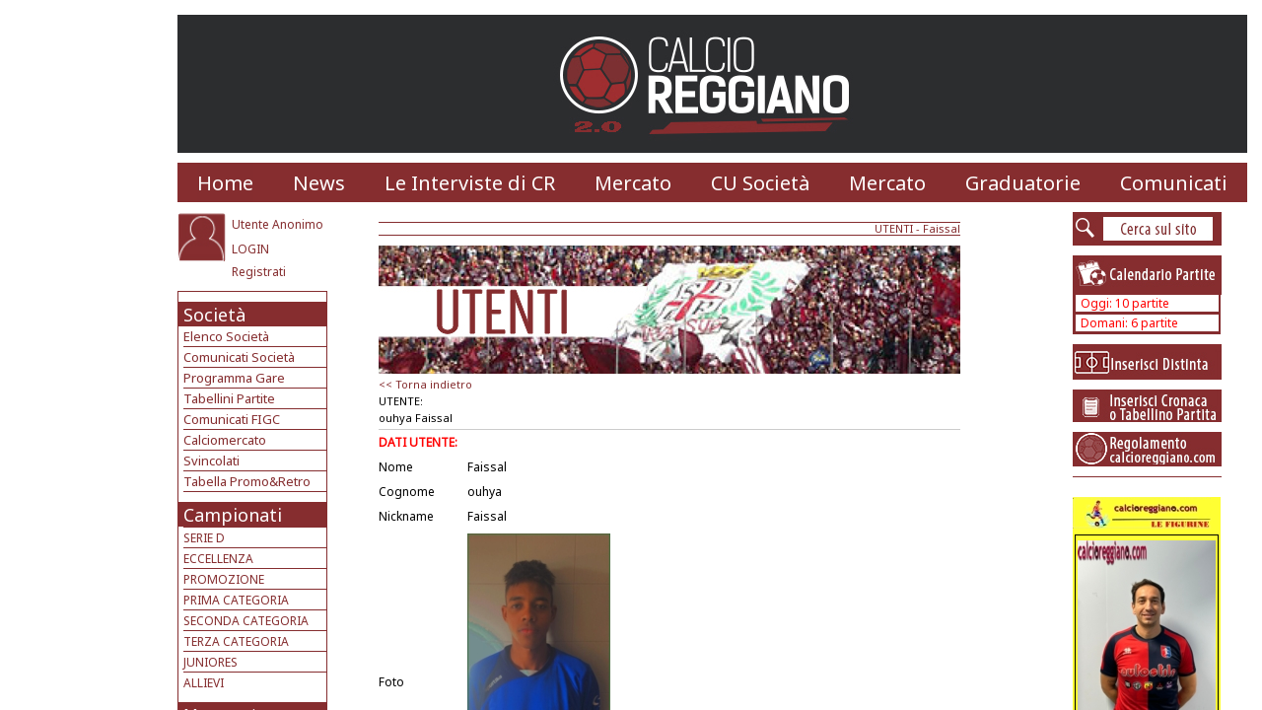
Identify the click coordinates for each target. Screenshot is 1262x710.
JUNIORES (210, 662)
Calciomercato (224, 440)
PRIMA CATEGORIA (236, 600)
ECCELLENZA (218, 558)
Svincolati (211, 460)
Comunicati (1173, 183)
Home (225, 183)
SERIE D (204, 538)
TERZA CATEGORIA (236, 641)
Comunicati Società (239, 357)
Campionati (232, 515)
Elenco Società (226, 336)
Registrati (259, 271)
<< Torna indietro (425, 384)
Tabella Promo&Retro (247, 481)
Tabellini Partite (229, 398)
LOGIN (250, 249)
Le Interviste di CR (470, 183)
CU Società (760, 183)
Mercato (633, 183)
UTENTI (894, 228)
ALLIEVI (203, 682)
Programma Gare (234, 378)
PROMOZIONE (223, 579)
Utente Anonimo (277, 224)
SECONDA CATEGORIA (246, 620)
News (319, 183)
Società (214, 314)
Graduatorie (1023, 183)
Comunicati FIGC (231, 419)
